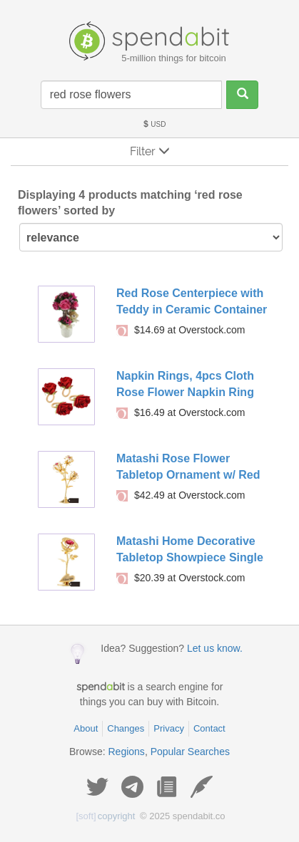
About (86, 728)
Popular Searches (190, 751)
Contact (209, 728)
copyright (106, 816)
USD (154, 124)
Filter (150, 151)
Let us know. (215, 648)
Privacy (168, 728)
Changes (125, 728)
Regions (126, 751)
